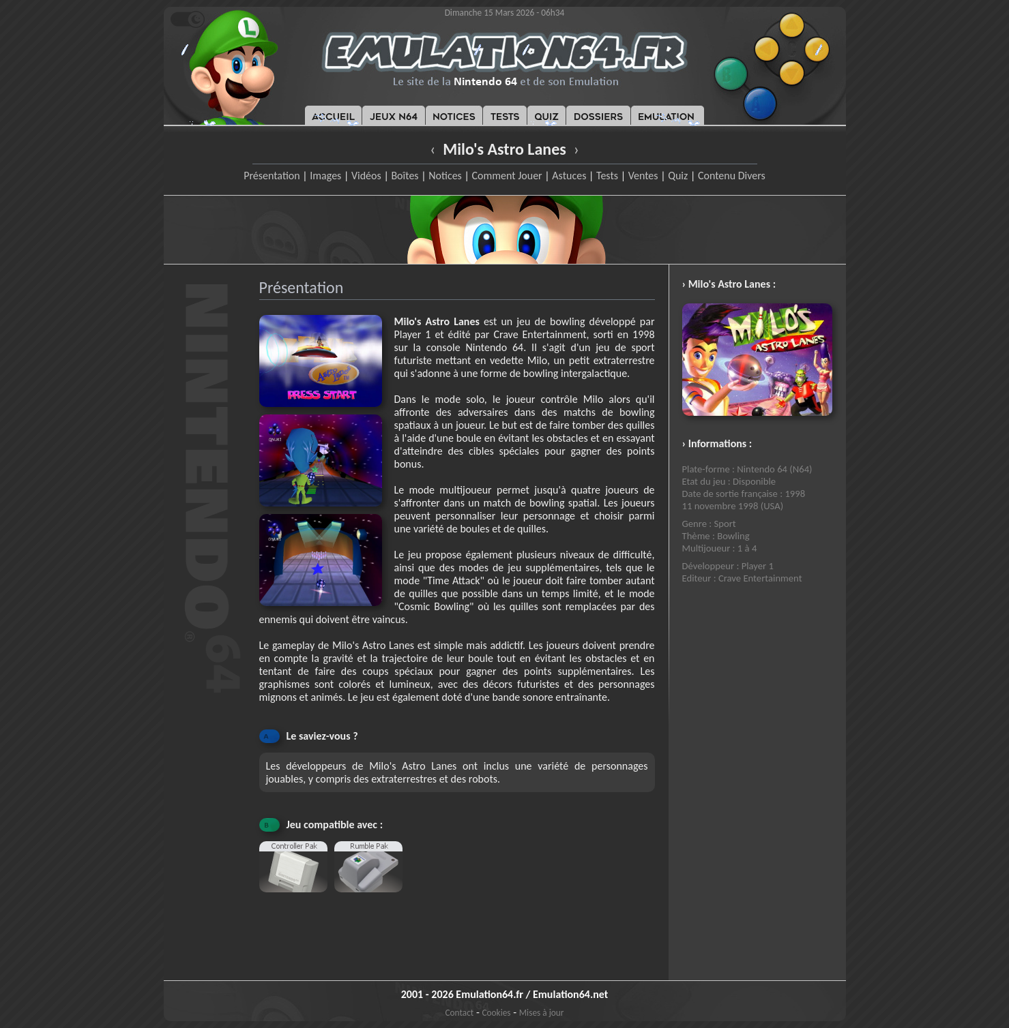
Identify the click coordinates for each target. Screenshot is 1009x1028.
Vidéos (366, 175)
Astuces (569, 175)
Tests (607, 175)
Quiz (678, 175)
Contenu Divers (731, 175)
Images (325, 175)
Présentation (272, 175)
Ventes (643, 175)
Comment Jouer (506, 175)
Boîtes (404, 175)
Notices (445, 175)
